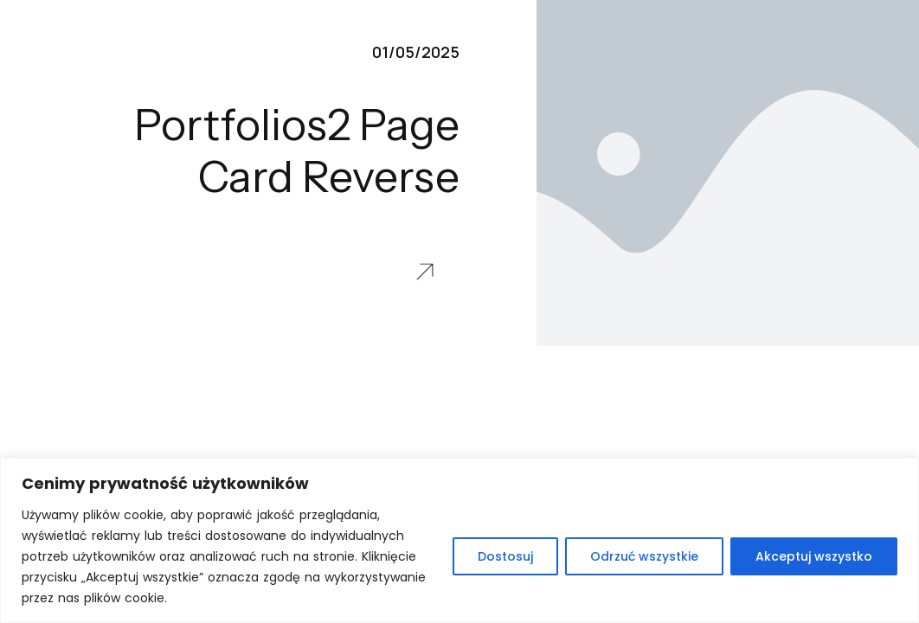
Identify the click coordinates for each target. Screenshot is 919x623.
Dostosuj (505, 556)
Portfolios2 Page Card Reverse (297, 150)
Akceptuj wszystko (813, 556)
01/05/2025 (416, 52)
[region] (459, 540)
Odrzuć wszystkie (644, 556)
